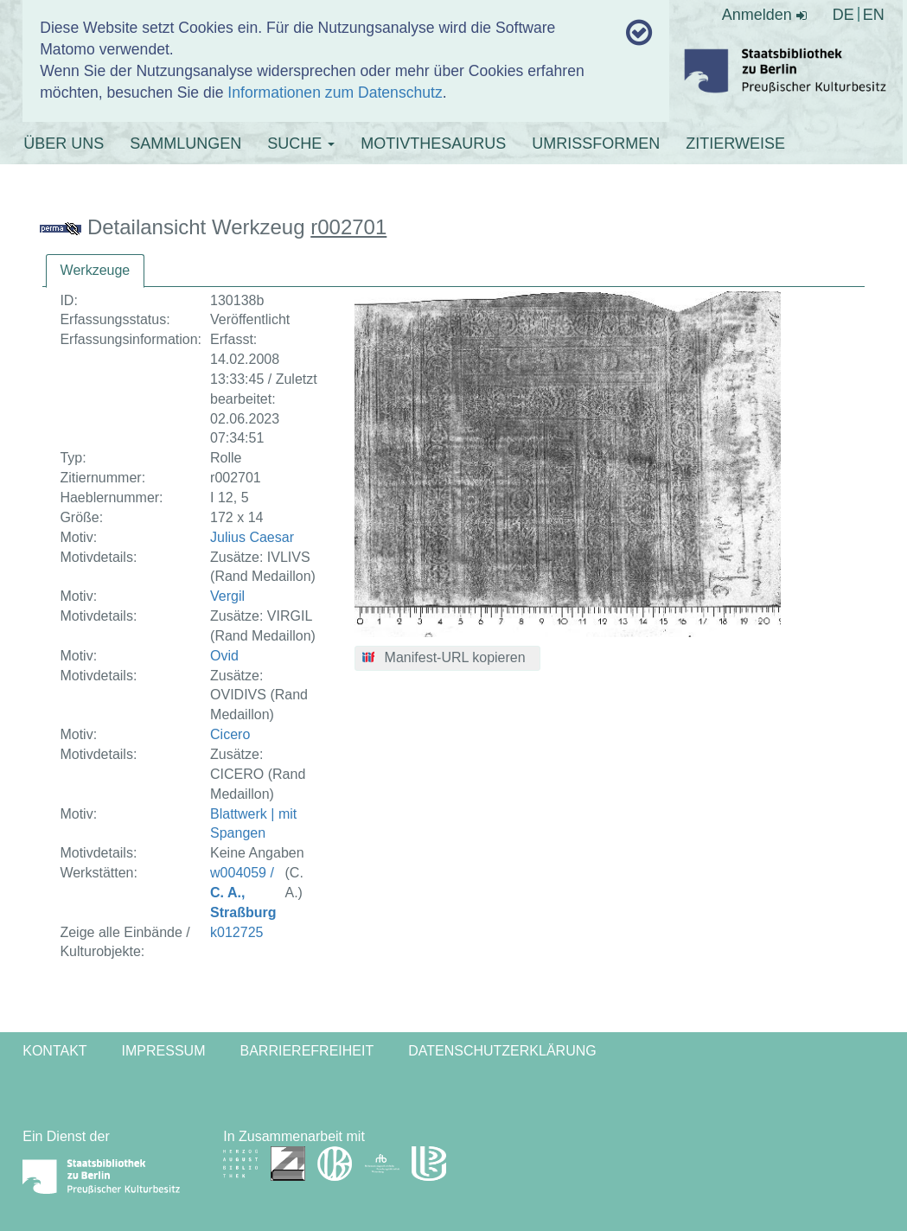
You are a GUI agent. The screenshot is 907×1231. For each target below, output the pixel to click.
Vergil (227, 596)
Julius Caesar (252, 537)
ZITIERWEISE (735, 143)
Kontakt (54, 1050)
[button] (447, 659)
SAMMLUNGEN (185, 143)
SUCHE (301, 143)
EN (874, 14)
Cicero (230, 734)
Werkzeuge (96, 270)
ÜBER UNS (63, 143)
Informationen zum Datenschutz (334, 92)
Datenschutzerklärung (502, 1050)
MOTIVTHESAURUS (433, 143)
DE (843, 14)
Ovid (224, 655)
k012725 (236, 932)
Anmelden (764, 14)
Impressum (164, 1050)
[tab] (95, 271)
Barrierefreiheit (307, 1050)
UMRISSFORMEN (596, 143)
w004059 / (243, 892)
